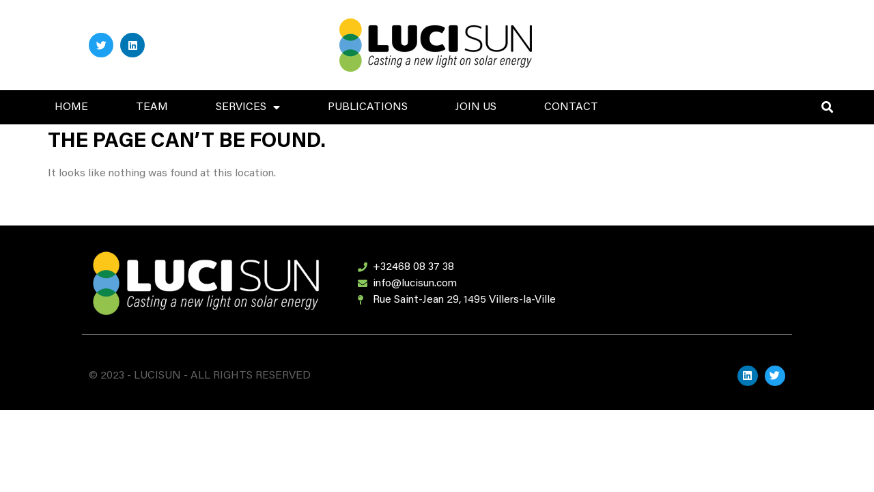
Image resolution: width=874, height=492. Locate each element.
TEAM (152, 107)
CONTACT (571, 107)
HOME (71, 107)
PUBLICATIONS (368, 107)
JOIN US (475, 107)
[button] (827, 108)
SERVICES (248, 107)
